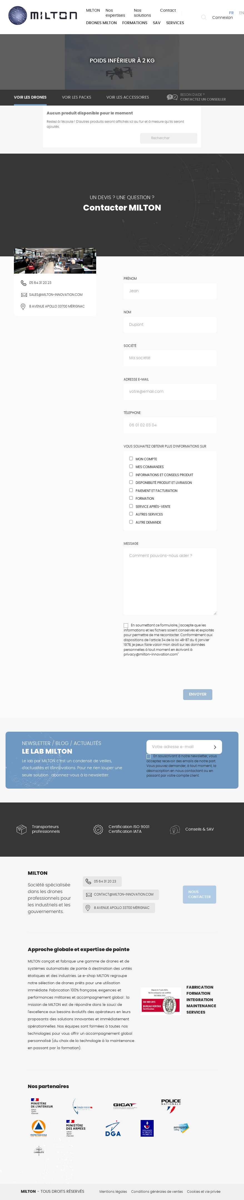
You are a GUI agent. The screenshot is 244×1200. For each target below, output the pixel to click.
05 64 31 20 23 (40, 282)
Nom (127, 312)
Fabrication (199, 987)
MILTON (93, 10)
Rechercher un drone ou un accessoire (204, 17)
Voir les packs (76, 97)
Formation (198, 994)
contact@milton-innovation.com (123, 894)
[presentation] (170, 678)
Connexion (222, 18)
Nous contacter (199, 894)
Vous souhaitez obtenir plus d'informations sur (165, 446)
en (241, 13)
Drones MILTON (101, 23)
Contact (168, 10)
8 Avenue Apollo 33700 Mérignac (57, 306)
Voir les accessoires (127, 97)
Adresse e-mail (136, 379)
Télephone (132, 412)
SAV (157, 23)
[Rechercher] (168, 138)
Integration (199, 1000)
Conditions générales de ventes (157, 1191)
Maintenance (201, 1006)
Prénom (130, 278)
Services (175, 23)
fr (231, 13)
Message (131, 543)
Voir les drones (30, 97)
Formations (134, 23)
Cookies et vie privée (203, 1191)
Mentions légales (113, 1191)
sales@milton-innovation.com (56, 294)
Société (130, 346)
